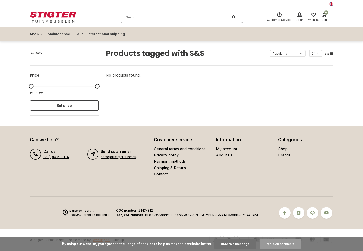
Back (36, 53)
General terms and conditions (180, 149)
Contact (161, 174)
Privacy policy (166, 155)
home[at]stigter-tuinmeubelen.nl (124, 157)
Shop (37, 34)
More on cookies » (281, 244)
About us (224, 155)
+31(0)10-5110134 (55, 157)
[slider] (31, 86)
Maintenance (60, 34)
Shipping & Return (170, 167)
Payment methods (170, 161)
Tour (81, 34)
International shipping (110, 34)
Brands (284, 155)
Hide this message (234, 244)
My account (226, 149)
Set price (64, 105)
